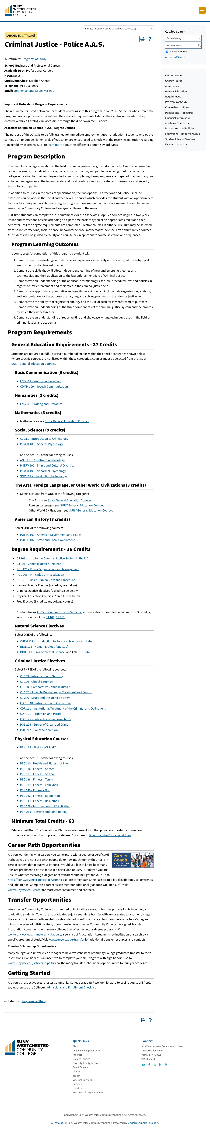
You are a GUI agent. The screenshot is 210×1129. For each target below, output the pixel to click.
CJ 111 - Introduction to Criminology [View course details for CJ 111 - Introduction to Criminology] (44, 439)
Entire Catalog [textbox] (174, 38)
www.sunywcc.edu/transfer (66, 939)
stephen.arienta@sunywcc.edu (34, 91)
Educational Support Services (182, 134)
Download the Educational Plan (110, 835)
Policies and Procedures (179, 113)
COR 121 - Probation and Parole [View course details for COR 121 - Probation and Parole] (40, 714)
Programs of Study (34, 59)
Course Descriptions (177, 107)
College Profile (173, 81)
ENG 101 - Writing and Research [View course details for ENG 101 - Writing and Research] (40, 381)
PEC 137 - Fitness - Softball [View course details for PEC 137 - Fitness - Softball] (37, 774)
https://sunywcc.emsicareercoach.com (33, 880)
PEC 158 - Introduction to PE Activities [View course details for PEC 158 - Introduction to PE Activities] (45, 806)
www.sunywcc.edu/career (24, 890)
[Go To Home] (20, 10)
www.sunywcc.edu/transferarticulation (33, 934)
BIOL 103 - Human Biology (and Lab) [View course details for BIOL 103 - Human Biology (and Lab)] (44, 647)
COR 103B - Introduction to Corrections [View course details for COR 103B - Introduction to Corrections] (45, 703)
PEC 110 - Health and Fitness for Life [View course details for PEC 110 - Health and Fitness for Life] (44, 763)
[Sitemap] (77, 1084)
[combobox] (119, 28)
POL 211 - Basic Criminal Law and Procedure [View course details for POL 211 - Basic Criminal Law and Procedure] (46, 580)
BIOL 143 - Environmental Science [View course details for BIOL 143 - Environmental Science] (42, 652)
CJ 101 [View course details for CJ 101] (50, 617)
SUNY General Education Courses (33, 364)
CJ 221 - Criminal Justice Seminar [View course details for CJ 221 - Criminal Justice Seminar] (39, 564)
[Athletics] (77, 1055)
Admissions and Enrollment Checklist (71, 987)
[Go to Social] (143, 1065)
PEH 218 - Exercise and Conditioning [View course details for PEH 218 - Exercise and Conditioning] (43, 812)
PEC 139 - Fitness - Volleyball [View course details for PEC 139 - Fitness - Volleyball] (39, 785)
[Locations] (78, 1088)
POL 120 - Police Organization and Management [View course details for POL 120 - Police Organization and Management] (48, 569)
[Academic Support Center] (86, 1050)
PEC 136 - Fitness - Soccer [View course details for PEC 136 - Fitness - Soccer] (37, 769)
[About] (76, 1046)
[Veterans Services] (82, 1080)
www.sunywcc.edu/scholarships (29, 963)
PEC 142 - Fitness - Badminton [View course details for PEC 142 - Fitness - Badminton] (40, 796)
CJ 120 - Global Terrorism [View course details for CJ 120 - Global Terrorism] (37, 682)
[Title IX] (76, 1076)
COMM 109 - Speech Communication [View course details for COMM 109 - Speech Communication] (44, 386)
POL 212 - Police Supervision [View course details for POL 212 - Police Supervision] (39, 730)
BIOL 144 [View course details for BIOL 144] (84, 652)
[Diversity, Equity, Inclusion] (87, 1063)
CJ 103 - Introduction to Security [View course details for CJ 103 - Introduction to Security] (41, 676)
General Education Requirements (176, 94)
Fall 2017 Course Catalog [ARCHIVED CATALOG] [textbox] (110, 28)
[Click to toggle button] (202, 10)
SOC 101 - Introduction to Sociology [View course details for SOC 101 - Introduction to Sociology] (43, 476)
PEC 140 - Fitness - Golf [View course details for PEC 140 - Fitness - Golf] (35, 790)
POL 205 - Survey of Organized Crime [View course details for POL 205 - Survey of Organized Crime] (44, 724)
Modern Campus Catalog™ (143, 1123)
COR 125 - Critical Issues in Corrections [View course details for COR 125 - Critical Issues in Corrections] (45, 719)
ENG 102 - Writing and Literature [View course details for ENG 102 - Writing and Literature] (41, 404)
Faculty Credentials (176, 144)
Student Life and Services (180, 139)
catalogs (60, 1123)
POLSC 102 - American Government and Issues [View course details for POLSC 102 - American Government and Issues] (50, 535)
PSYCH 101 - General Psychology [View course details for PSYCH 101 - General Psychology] (41, 444)
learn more (55, 145)
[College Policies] (81, 1059)
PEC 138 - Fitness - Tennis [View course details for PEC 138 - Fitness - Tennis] (37, 779)
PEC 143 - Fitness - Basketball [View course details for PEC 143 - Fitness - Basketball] (39, 801)
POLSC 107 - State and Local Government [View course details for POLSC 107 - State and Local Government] (47, 540)
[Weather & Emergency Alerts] (88, 1092)
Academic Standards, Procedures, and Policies (179, 126)
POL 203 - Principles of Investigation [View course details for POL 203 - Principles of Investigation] (40, 575)
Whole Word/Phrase (178, 51)
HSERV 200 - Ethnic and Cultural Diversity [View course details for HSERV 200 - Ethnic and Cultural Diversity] (47, 465)
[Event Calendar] (81, 1067)
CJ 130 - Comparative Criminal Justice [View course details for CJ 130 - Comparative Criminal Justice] (45, 687)
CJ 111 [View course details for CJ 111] (60, 617)
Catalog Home (173, 75)
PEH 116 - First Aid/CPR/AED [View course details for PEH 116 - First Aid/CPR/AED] (38, 747)
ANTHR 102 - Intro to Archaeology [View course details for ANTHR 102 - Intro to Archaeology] (42, 460)
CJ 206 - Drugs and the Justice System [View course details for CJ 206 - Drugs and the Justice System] (45, 698)
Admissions (172, 86)
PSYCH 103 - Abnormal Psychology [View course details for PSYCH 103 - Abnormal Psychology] (43, 471)
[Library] (76, 1071)
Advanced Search (175, 57)
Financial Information (178, 118)
